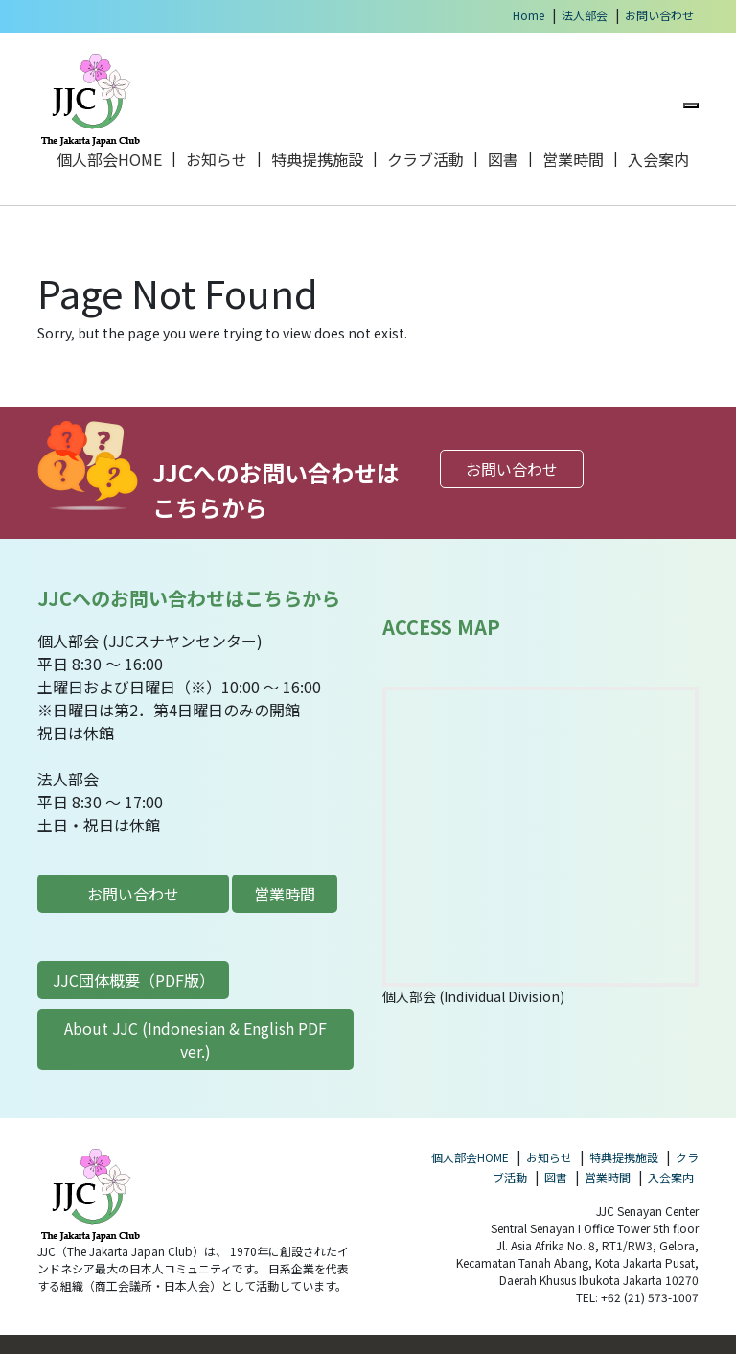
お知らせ (216, 159)
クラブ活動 (425, 159)
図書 (503, 159)
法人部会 (585, 15)
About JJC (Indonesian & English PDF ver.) (195, 1039)
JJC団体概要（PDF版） (134, 980)
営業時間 (573, 159)
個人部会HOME (109, 159)
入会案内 (658, 159)
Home (528, 15)
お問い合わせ (659, 15)
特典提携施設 (317, 159)
